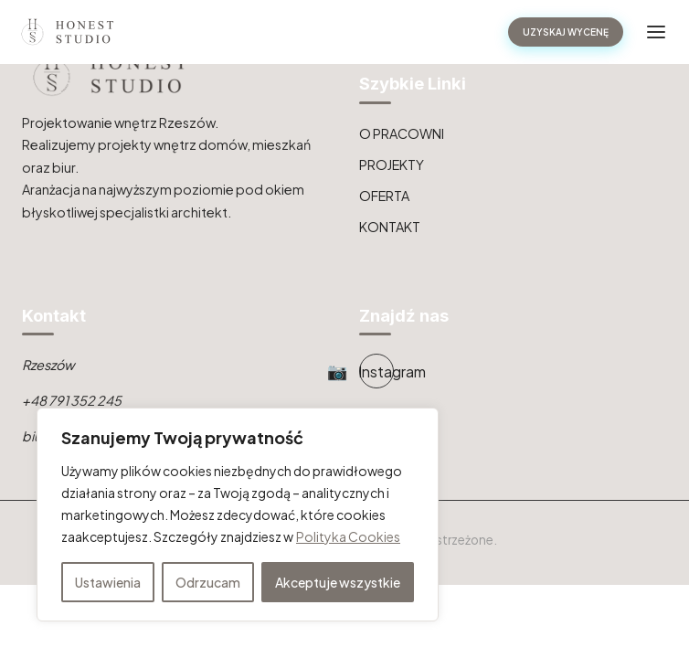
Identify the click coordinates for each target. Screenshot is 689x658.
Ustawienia (108, 582)
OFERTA (384, 195)
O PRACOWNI (401, 133)
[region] (238, 514)
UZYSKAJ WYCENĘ (566, 32)
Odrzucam (207, 582)
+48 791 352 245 (72, 400)
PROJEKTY (391, 164)
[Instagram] (376, 371)
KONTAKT (389, 226)
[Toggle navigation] (656, 32)
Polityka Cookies (348, 536)
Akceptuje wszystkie (337, 582)
